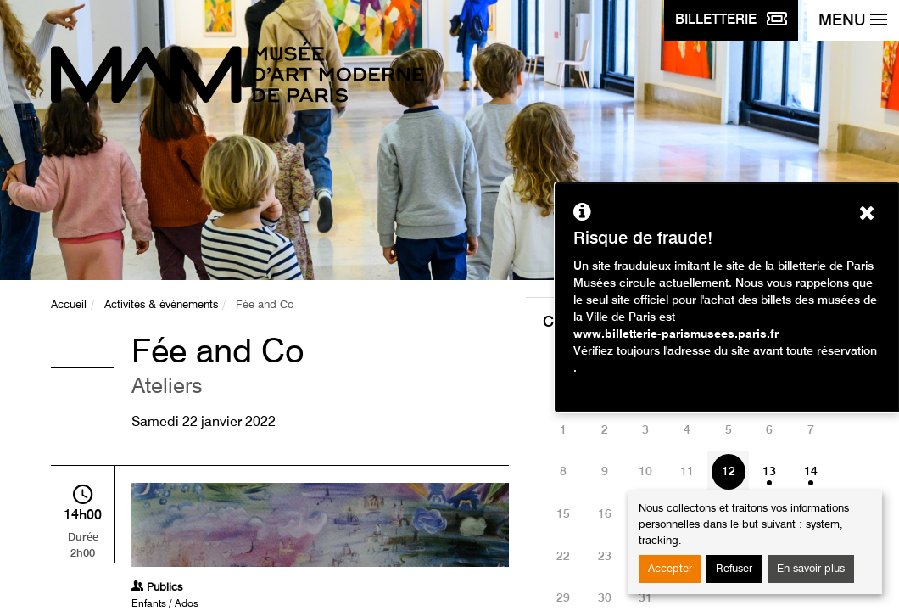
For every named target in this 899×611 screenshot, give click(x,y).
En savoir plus (811, 569)
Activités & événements (161, 305)
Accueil (69, 305)
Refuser (734, 569)
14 (811, 472)
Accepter (670, 569)
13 (769, 472)
